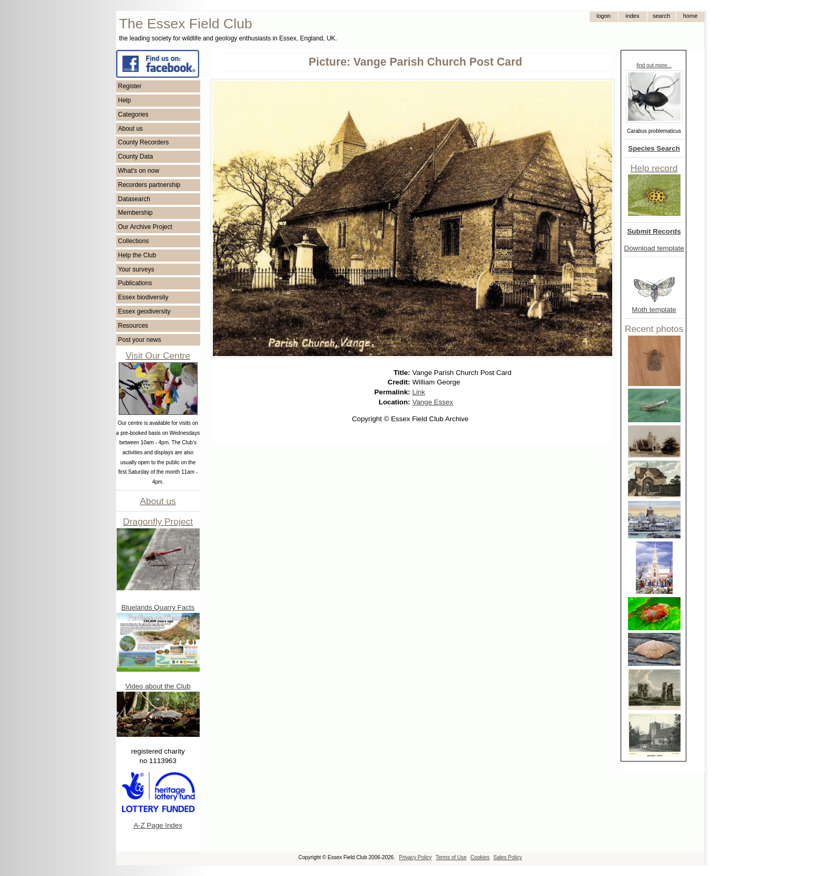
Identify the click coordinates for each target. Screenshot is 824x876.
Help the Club (137, 255)
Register (130, 86)
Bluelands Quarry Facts (157, 607)
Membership (135, 212)
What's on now (138, 170)
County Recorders (143, 142)
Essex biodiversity (143, 297)
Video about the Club (157, 686)
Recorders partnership (149, 185)
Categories (133, 114)
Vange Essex (433, 402)
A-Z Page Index (157, 825)
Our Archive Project (145, 227)
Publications (135, 283)
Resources (133, 325)
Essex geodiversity (144, 311)
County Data (135, 156)
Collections (133, 241)
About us (130, 128)
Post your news (139, 339)
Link (419, 392)
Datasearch (134, 199)
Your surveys (136, 269)
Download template (654, 248)
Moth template (654, 310)
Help (124, 100)
